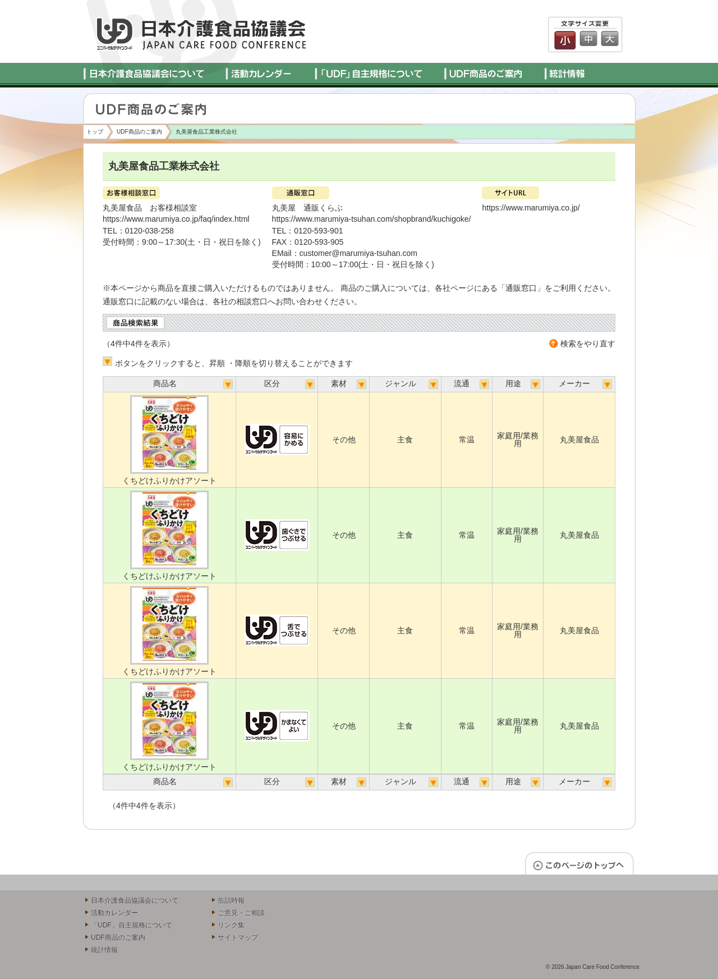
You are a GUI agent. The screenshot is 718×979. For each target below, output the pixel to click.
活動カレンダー (114, 913)
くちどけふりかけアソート (169, 480)
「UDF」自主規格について (131, 925)
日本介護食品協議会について (134, 900)
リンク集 (231, 925)
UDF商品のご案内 (139, 132)
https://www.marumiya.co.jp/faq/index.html (176, 218)
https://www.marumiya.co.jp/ (530, 207)
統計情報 (104, 950)
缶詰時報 (231, 900)
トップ (94, 132)
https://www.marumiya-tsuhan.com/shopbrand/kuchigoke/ (371, 218)
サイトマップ (238, 937)
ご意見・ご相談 (241, 913)
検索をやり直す (587, 343)
